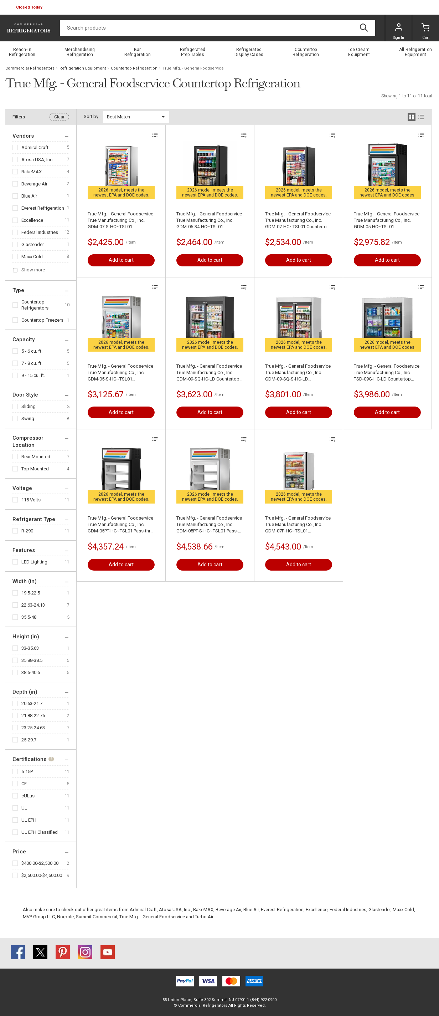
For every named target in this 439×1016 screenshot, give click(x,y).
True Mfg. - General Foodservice (152, 916)
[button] (30, 7)
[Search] (217, 28)
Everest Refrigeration (42, 208)
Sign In (398, 31)
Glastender (32, 244)
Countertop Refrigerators (34, 305)
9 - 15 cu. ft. (33, 375)
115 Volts (31, 499)
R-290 (27, 530)
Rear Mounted (35, 456)
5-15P (27, 771)
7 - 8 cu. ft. (31, 363)
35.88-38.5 (31, 660)
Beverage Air (34, 184)
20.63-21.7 (31, 703)
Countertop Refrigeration (134, 68)
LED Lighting (34, 562)
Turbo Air (204, 916)
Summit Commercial (96, 916)
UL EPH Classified (39, 832)
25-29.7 (28, 739)
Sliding (28, 406)
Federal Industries (39, 232)
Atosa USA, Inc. (37, 159)
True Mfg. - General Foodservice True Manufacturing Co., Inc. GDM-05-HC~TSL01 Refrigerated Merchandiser (386, 220)
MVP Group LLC (39, 916)
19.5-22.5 (30, 593)
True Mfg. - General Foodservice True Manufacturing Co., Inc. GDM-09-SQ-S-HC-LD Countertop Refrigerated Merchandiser (298, 372)
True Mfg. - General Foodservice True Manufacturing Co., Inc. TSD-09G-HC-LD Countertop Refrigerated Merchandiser (386, 372)
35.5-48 (28, 617)
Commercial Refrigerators (30, 68)
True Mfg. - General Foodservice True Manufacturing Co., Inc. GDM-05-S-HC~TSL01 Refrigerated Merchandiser (120, 372)
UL (24, 808)
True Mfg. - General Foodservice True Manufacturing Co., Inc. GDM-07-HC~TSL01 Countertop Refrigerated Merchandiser (298, 220)
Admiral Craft (34, 147)
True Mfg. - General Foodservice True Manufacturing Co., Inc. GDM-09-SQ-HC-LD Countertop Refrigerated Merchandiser (209, 372)
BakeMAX (31, 171)
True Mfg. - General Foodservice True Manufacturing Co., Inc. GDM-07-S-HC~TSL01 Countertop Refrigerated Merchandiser (120, 220)
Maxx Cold (32, 256)
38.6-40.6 (30, 672)
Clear (59, 116)
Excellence (32, 220)
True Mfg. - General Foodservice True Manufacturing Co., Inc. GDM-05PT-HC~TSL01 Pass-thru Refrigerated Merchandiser (120, 524)
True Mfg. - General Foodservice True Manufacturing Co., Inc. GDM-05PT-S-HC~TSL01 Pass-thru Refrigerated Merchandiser (209, 524)
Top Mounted (35, 468)
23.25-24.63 (33, 727)
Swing (27, 418)
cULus (28, 795)
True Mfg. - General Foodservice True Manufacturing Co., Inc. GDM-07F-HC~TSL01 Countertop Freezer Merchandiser (298, 524)
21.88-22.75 (33, 715)
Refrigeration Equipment (83, 68)
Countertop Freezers (42, 320)
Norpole (65, 916)
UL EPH (28, 820)
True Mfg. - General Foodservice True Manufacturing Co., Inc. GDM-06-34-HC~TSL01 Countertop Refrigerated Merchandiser (209, 220)
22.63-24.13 (33, 605)
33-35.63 (30, 648)
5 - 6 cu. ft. (31, 351)
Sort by (91, 116)
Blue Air (29, 196)
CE (24, 783)
